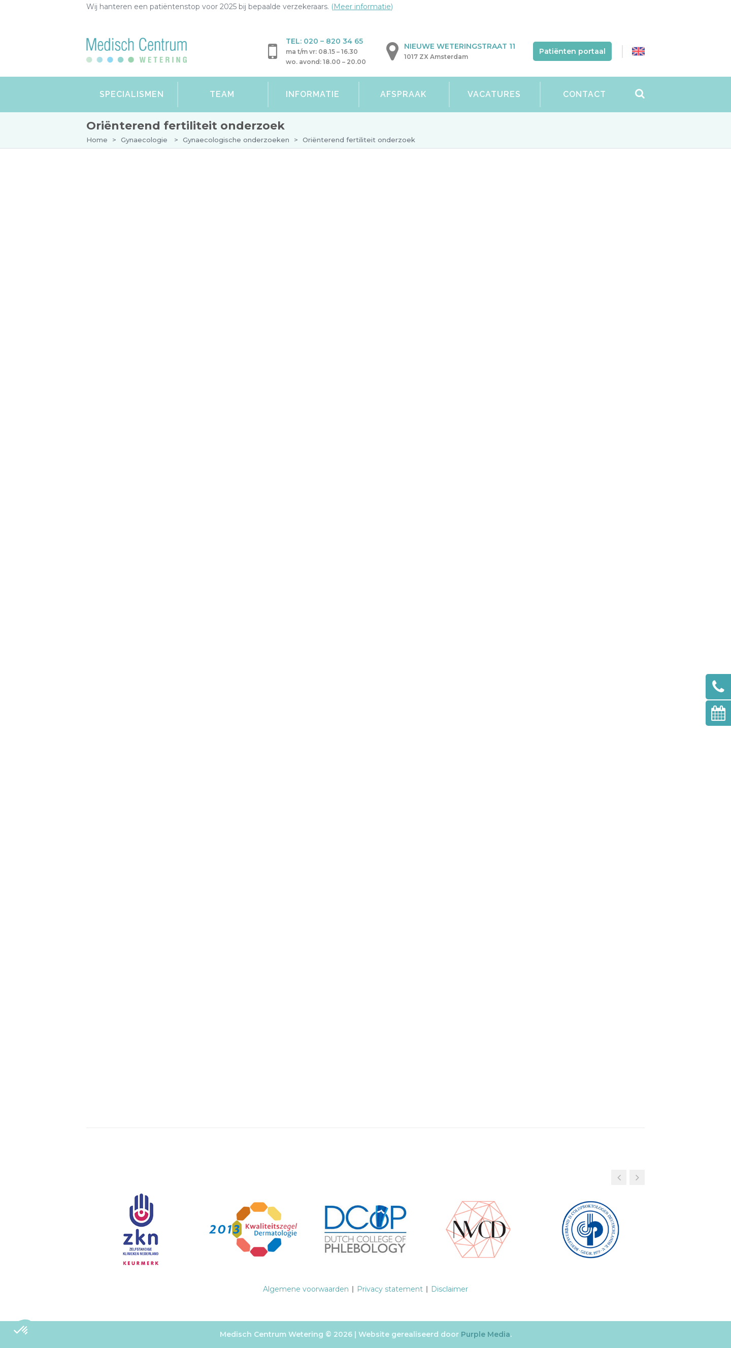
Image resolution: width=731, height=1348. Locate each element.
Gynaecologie (144, 140)
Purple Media (485, 1334)
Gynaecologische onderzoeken (236, 140)
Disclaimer (449, 1289)
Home (97, 140)
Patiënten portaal (572, 51)
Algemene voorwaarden (306, 1289)
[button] (637, 1177)
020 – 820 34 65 (333, 41)
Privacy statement (390, 1289)
